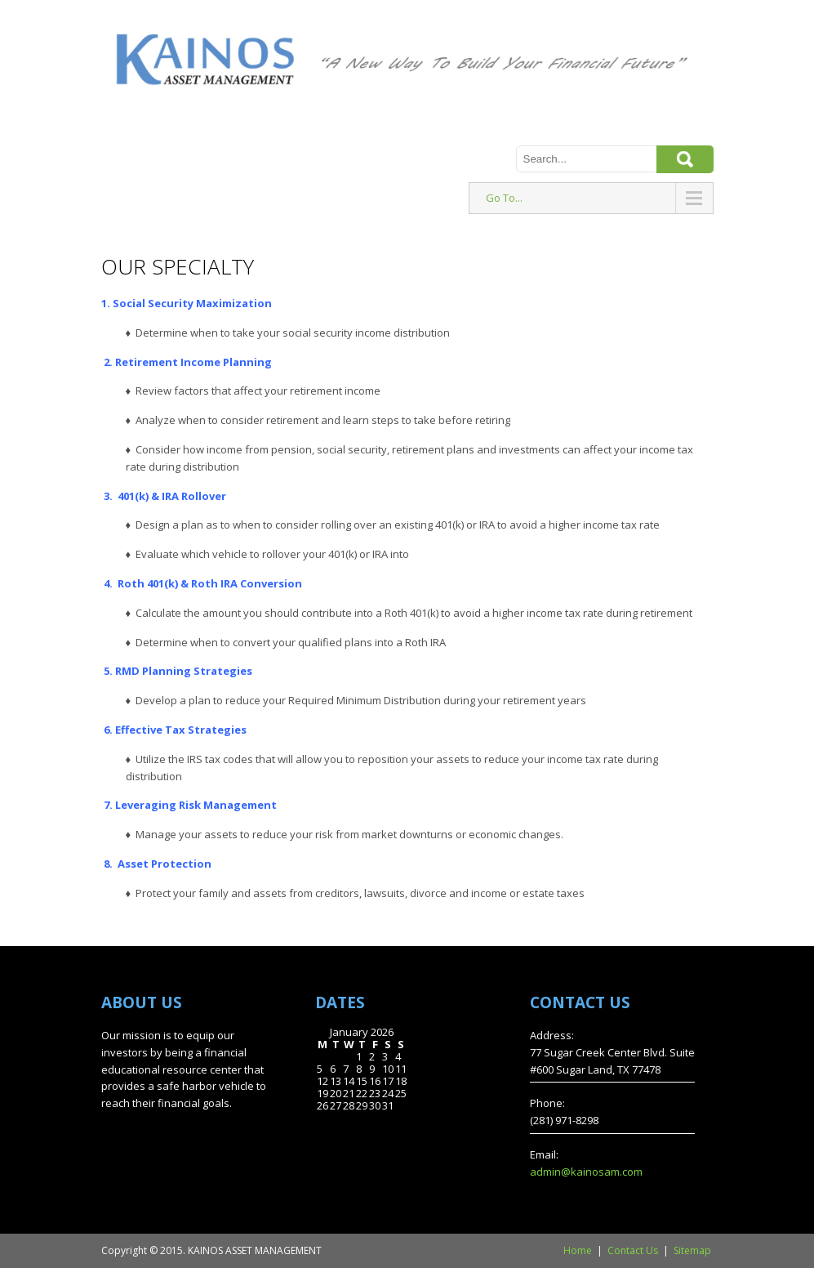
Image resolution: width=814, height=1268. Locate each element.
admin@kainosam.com (586, 1171)
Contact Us (632, 1250)
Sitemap (692, 1250)
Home (577, 1250)
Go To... (504, 197)
